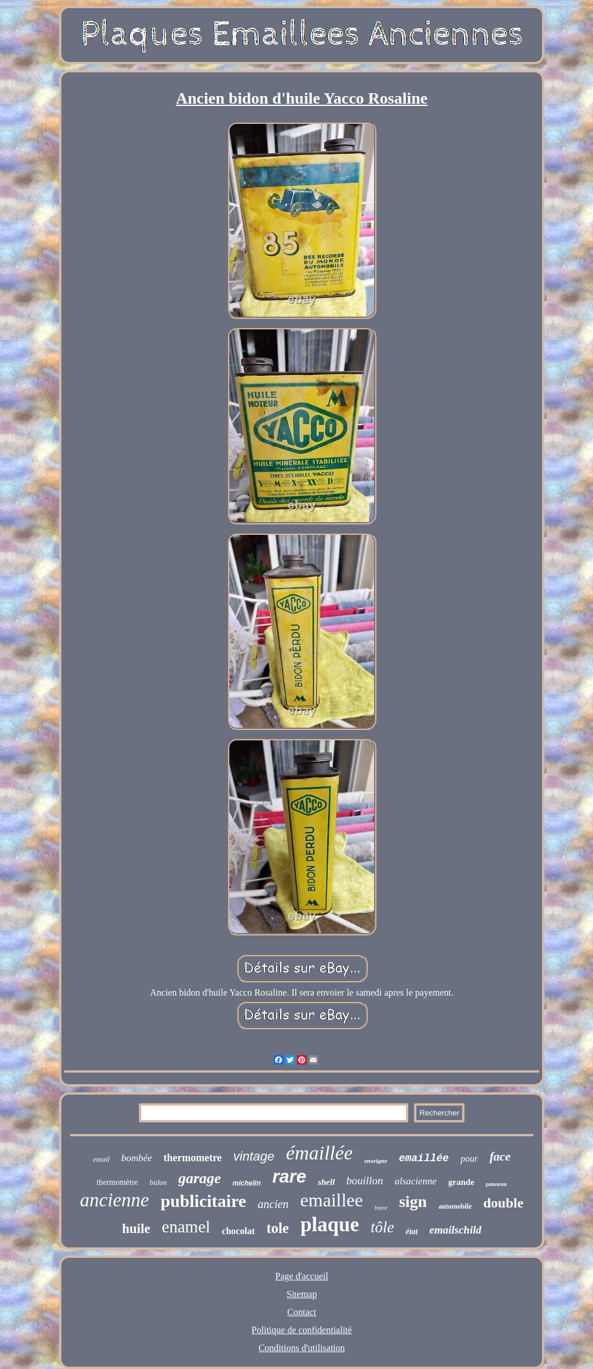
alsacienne (415, 1181)
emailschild (455, 1230)
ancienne (114, 1200)
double (504, 1202)
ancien (273, 1204)
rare (289, 1176)
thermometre (192, 1158)
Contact (301, 1312)
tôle (382, 1227)
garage (199, 1178)
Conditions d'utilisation (301, 1348)
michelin (247, 1183)
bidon (158, 1182)
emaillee (331, 1200)
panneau (496, 1184)
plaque (330, 1224)
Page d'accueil (301, 1276)
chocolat (238, 1231)
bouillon (364, 1181)
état (411, 1231)
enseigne (375, 1160)
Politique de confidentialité (301, 1330)
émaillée (319, 1153)
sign (413, 1201)
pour (469, 1159)
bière (381, 1207)
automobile (454, 1206)
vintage (253, 1156)
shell (326, 1182)
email (101, 1159)
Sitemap (302, 1294)
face (499, 1157)
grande (461, 1182)
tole (277, 1228)
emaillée (424, 1158)
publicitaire (203, 1200)
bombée (136, 1158)
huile (136, 1228)
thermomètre (117, 1182)
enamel (186, 1226)
